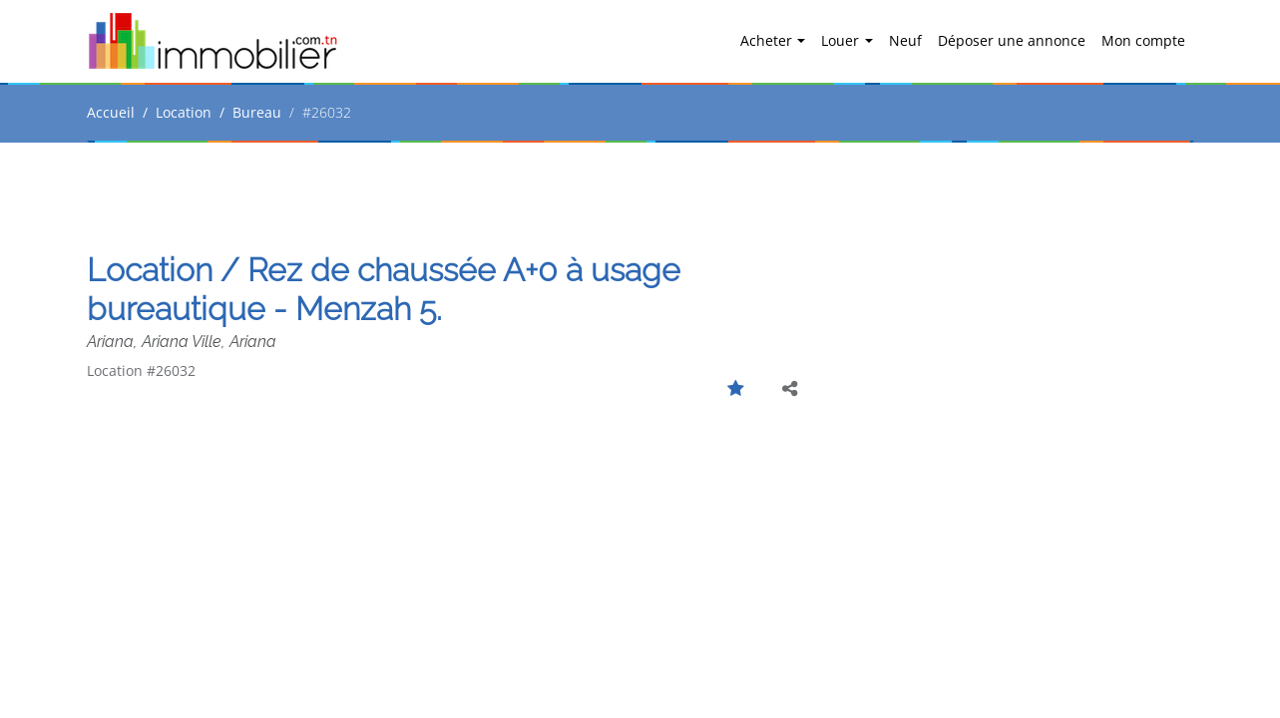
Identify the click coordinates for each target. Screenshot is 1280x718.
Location (184, 112)
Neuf (905, 40)
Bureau (256, 112)
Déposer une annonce (1011, 40)
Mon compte (1143, 40)
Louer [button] (842, 40)
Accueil (111, 112)
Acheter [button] (768, 40)
